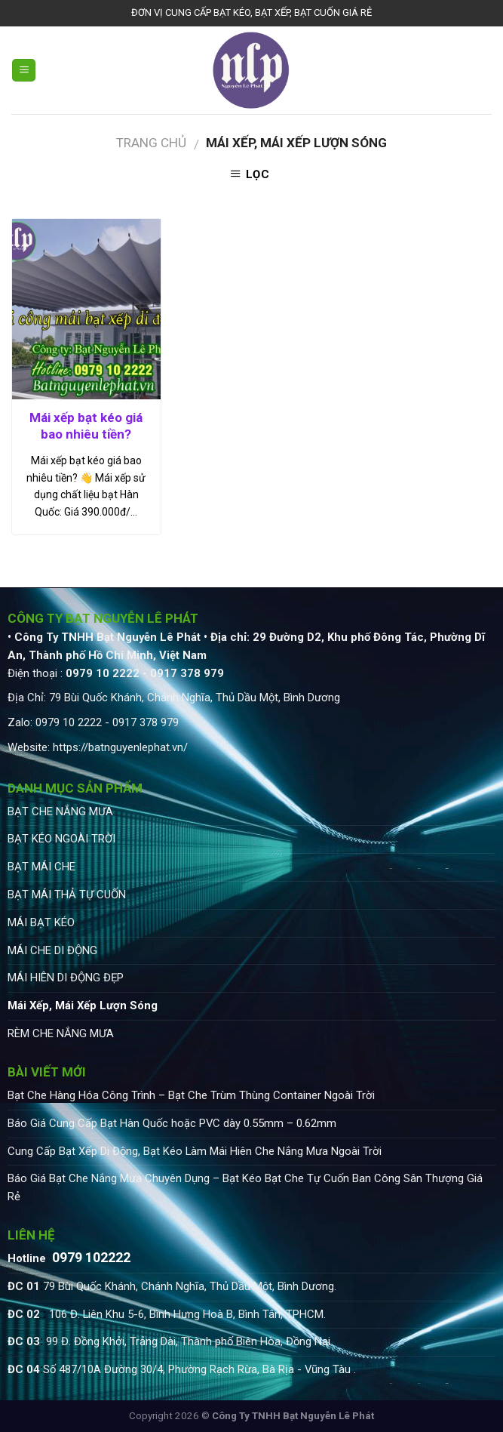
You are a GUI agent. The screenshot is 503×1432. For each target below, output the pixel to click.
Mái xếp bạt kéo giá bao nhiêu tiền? (86, 426)
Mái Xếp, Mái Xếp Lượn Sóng (83, 1005)
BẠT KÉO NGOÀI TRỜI (61, 838)
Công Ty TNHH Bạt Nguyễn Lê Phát (293, 1415)
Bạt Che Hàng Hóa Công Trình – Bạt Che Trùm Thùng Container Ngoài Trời (191, 1095)
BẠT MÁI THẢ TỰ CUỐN (67, 894)
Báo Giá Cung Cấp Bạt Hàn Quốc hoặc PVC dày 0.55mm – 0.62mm (172, 1123)
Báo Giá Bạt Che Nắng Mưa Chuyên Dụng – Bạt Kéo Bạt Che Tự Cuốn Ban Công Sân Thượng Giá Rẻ (245, 1187)
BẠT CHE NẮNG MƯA (60, 811)
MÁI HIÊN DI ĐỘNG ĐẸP (66, 977)
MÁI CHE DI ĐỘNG (52, 950)
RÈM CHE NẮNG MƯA (61, 1033)
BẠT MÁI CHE (41, 866)
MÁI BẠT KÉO (41, 922)
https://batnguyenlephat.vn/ (120, 747)
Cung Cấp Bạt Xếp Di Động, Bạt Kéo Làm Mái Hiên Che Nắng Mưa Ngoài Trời (195, 1151)
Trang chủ (151, 142)
